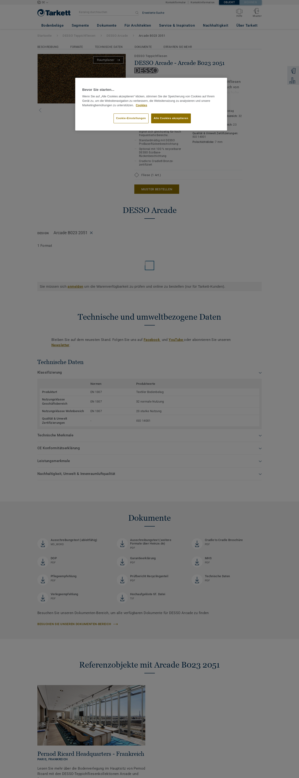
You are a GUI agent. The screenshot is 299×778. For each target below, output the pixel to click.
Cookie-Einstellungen (131, 118)
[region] (151, 104)
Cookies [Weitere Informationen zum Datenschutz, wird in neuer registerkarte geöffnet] (141, 105)
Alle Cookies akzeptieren (171, 118)
